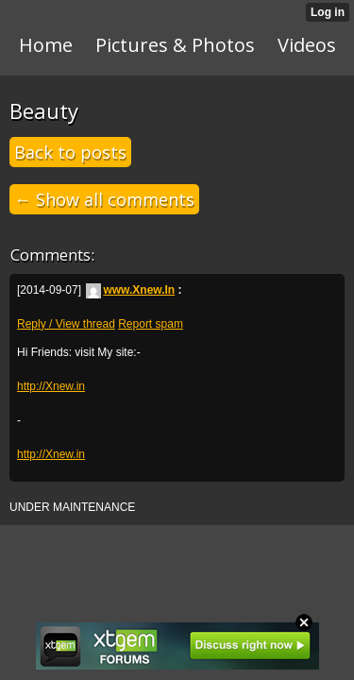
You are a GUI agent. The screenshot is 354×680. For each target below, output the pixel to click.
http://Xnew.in (51, 386)
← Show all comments (104, 199)
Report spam (150, 324)
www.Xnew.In (130, 290)
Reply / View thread (66, 324)
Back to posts (70, 152)
